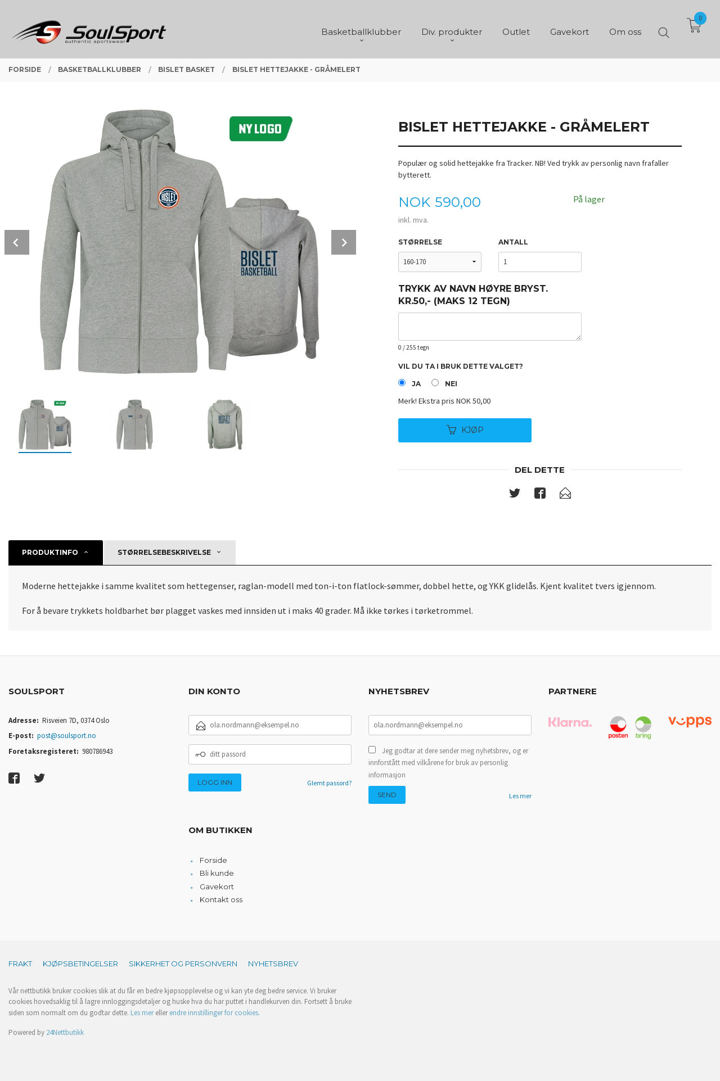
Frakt (20, 963)
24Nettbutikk (65, 1032)
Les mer (520, 795)
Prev (16, 242)
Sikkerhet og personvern (183, 963)
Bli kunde (217, 873)
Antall (513, 242)
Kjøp (465, 430)
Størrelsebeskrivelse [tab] (164, 552)
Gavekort (217, 886)
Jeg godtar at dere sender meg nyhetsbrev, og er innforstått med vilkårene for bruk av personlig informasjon (448, 763)
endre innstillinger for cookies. (214, 1012)
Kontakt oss (221, 899)
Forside (213, 860)
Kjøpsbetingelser (80, 963)
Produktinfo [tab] (50, 552)
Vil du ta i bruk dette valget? (460, 366)
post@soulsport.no (66, 735)
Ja (416, 383)
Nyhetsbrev (273, 963)
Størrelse (420, 242)
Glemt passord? (329, 783)
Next (343, 242)
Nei (451, 383)
